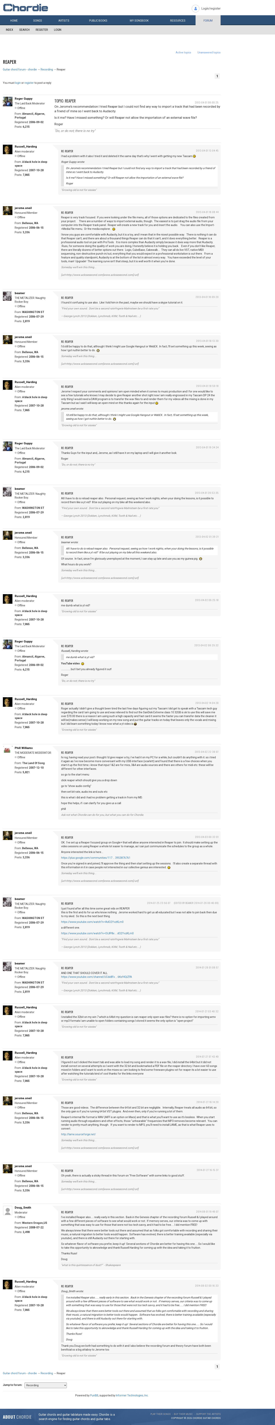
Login (57, 29)
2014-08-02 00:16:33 (207, 1285)
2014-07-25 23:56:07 (159, 903)
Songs (37, 20)
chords (216, 1418)
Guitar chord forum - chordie (20, 69)
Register (42, 29)
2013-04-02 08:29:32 (206, 645)
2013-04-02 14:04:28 (207, 702)
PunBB (94, 1395)
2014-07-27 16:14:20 (208, 1102)
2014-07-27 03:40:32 (207, 1011)
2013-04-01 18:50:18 (207, 385)
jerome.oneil (23, 208)
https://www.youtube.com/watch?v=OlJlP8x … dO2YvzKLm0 (97, 933)
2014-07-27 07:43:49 (207, 1056)
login (18, 82)
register (29, 82)
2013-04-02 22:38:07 (207, 751)
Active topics (183, 52)
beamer (20, 293)
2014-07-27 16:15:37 (208, 1170)
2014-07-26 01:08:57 (207, 967)
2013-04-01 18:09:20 (207, 297)
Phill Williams (24, 748)
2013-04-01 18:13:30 (207, 340)
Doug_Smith (23, 1207)
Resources (177, 20)
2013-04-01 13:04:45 (207, 150)
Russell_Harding (26, 146)
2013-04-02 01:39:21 (207, 536)
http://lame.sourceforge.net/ (78, 1134)
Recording (47, 69)
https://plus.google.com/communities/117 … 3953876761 (95, 857)
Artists (63, 20)
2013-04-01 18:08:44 (207, 212)
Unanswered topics (209, 52)
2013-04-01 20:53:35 (207, 492)
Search (24, 29)
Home (14, 20)
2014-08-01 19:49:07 (207, 1211)
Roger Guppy (23, 98)
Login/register (211, 8)
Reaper (9, 61)
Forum (208, 20)
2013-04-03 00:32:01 (207, 836)
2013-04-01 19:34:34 (207, 447)
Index (9, 29)
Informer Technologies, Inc (132, 1395)
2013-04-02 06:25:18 (207, 600)
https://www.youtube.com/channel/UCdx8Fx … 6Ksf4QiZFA (96, 976)
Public (98, 20)
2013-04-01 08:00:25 (207, 102)
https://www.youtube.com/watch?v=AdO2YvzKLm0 (92, 921)
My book (139, 20)
